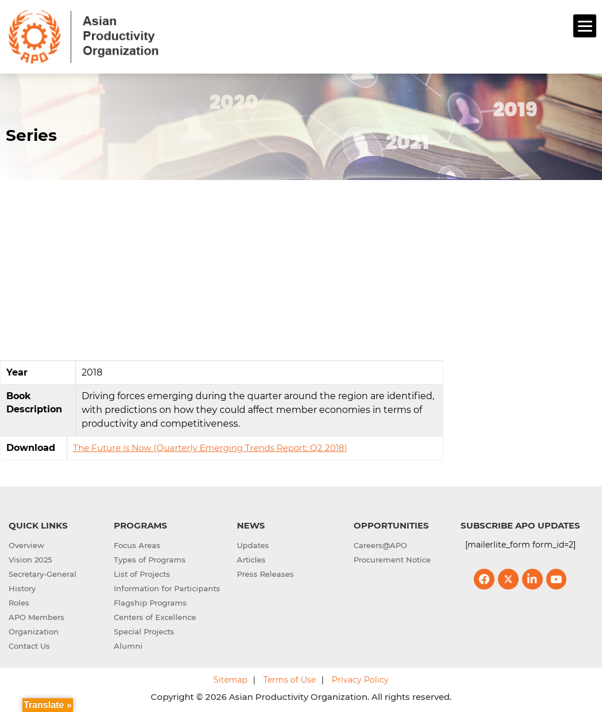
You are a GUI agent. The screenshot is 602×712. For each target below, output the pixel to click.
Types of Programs (150, 557)
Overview (26, 543)
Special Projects (144, 629)
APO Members (36, 615)
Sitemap (230, 678)
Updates (253, 543)
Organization (34, 629)
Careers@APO (380, 543)
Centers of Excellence (155, 615)
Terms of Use (289, 678)
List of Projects (142, 572)
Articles (251, 557)
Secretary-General (42, 572)
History (22, 586)
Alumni (128, 644)
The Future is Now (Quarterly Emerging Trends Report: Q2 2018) (210, 446)
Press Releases (265, 572)
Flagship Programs (150, 601)
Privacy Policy (360, 678)
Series (31, 133)
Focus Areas (137, 543)
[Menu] (584, 25)
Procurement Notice (392, 557)
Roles (19, 601)
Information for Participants (167, 586)
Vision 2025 (30, 557)
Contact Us (29, 644)
